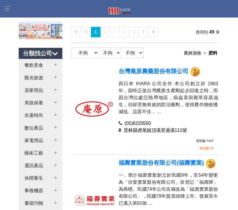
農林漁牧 (192, 52)
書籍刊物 (33, 203)
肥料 (213, 52)
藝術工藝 (33, 152)
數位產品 (33, 127)
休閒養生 (33, 178)
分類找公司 (40, 53)
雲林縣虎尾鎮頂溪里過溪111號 (155, 130)
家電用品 (33, 140)
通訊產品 (33, 165)
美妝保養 (33, 102)
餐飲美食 (33, 65)
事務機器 (33, 190)
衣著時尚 (33, 115)
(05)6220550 (138, 123)
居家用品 (33, 90)
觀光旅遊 (33, 77)
